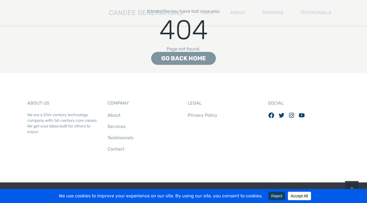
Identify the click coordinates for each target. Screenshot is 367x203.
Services (272, 12)
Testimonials (315, 12)
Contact (116, 149)
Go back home (183, 58)
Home (207, 12)
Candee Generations (105, 12)
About (237, 12)
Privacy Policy (202, 115)
